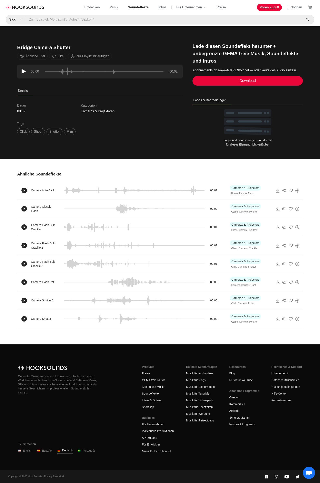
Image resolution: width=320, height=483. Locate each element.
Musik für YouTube (241, 380)
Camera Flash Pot (42, 282)
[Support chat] (309, 473)
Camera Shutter (41, 318)
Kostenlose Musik (153, 386)
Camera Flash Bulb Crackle (43, 227)
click (23, 131)
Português (87, 450)
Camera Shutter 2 (42, 300)
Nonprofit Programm (242, 424)
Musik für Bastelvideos (200, 386)
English (25, 450)
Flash (251, 193)
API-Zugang (149, 437)
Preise (221, 7)
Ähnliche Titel (32, 56)
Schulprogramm (239, 417)
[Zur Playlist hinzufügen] (297, 190)
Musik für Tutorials (197, 393)
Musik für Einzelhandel (156, 451)
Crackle (253, 248)
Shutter (253, 230)
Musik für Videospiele (199, 400)
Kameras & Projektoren (97, 111)
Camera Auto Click (43, 190)
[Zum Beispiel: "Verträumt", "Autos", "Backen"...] (163, 19)
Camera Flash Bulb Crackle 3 (43, 264)
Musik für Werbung (198, 413)
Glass (234, 230)
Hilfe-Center (279, 393)
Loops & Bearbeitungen (210, 100)
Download (248, 81)
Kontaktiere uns (281, 400)
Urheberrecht (279, 373)
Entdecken (92, 7)
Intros (162, 7)
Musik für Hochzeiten (199, 407)
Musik (114, 7)
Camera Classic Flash (41, 209)
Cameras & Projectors (245, 188)
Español (44, 450)
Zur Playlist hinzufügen (90, 56)
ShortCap (148, 407)
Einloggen (295, 7)
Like (57, 56)
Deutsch (65, 450)
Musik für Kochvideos (199, 373)
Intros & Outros (151, 400)
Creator (234, 397)
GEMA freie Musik (153, 380)
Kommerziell (237, 404)
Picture (243, 193)
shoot (38, 131)
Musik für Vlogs (196, 380)
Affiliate (234, 410)
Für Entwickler (151, 444)
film (70, 131)
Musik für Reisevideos (200, 420)
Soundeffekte (138, 7)
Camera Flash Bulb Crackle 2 (43, 245)
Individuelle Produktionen (158, 431)
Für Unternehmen (191, 7)
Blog (232, 373)
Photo (234, 193)
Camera (235, 211)
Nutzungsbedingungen (285, 386)
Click (234, 266)
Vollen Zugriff (269, 7)
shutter (54, 131)
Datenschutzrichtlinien (285, 380)
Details (23, 91)
